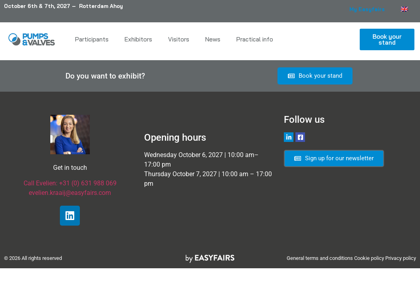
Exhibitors (138, 39)
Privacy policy (400, 258)
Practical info (254, 39)
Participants (92, 39)
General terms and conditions (320, 258)
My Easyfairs (367, 9)
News (212, 39)
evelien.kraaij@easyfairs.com (70, 193)
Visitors (178, 39)
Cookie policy (369, 258)
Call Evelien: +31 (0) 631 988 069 (70, 183)
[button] (387, 39)
